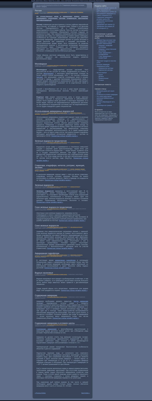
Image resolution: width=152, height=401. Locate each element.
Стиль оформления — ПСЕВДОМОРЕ (105, 53)
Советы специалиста (103, 15)
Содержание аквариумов (46, 329)
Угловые (101, 80)
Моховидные (80, 12)
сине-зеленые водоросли (76, 227)
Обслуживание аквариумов (105, 13)
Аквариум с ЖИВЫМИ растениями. (105, 46)
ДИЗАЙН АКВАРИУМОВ (104, 43)
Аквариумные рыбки (103, 66)
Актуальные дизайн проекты (105, 8)
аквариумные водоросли (76, 112)
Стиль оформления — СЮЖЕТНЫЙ (105, 57)
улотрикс (47, 170)
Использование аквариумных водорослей (54, 111)
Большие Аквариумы (103, 64)
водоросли (37, 256)
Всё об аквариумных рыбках (105, 12)
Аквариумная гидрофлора (47, 253)
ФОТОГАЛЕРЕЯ (102, 73)
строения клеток (44, 114)
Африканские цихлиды (106, 70)
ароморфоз (37, 114)
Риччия (38, 11)
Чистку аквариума (80, 301)
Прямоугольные (103, 78)
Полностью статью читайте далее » (64, 136)
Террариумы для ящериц (104, 26)
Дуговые (101, 76)
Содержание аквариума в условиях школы (57, 12)
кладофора (77, 169)
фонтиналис (48, 73)
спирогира (41, 170)
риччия (39, 77)
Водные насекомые (44, 273)
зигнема (72, 169)
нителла (37, 170)
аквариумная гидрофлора (76, 254)
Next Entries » (85, 393)
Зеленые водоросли (44, 185)
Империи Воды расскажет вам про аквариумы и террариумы (106, 41)
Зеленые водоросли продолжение (51, 141)
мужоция (82, 169)
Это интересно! (101, 28)
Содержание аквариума (46, 295)
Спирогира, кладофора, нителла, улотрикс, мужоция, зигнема (60, 166)
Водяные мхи (73, 12)
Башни (101, 74)
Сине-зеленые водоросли (47, 225)
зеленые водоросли (75, 142)
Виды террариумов (103, 10)
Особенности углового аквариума (107, 94)
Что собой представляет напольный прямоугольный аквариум (105, 98)
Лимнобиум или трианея (104, 105)
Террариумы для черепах (105, 24)
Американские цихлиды (106, 68)
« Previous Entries (40, 393)
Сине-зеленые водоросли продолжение (53, 207)
